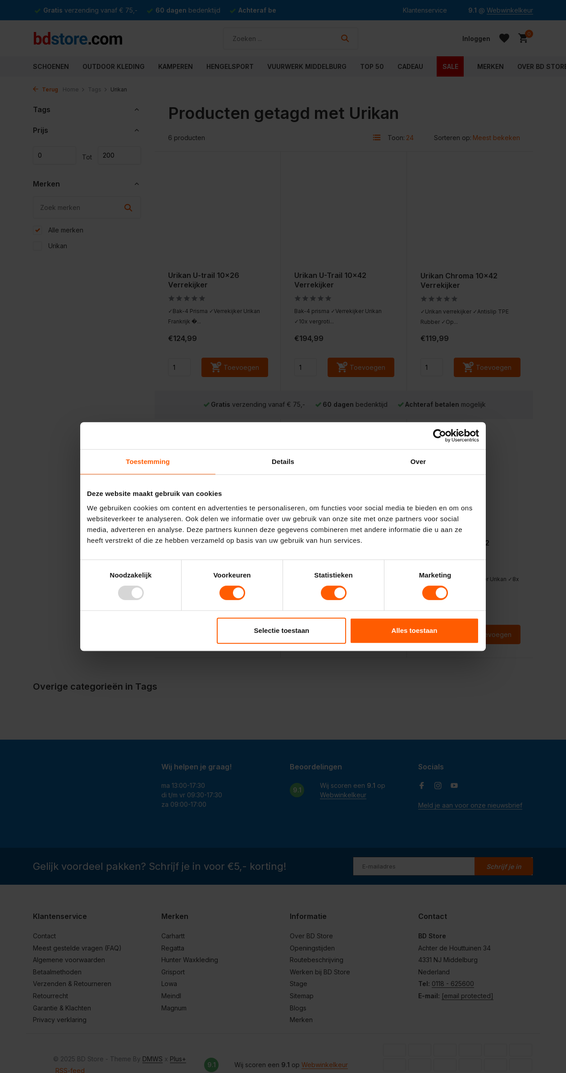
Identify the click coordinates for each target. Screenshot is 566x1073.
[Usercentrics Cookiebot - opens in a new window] (439, 435)
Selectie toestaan (282, 630)
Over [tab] (418, 461)
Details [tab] (283, 461)
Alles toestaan (415, 630)
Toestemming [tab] (148, 461)
